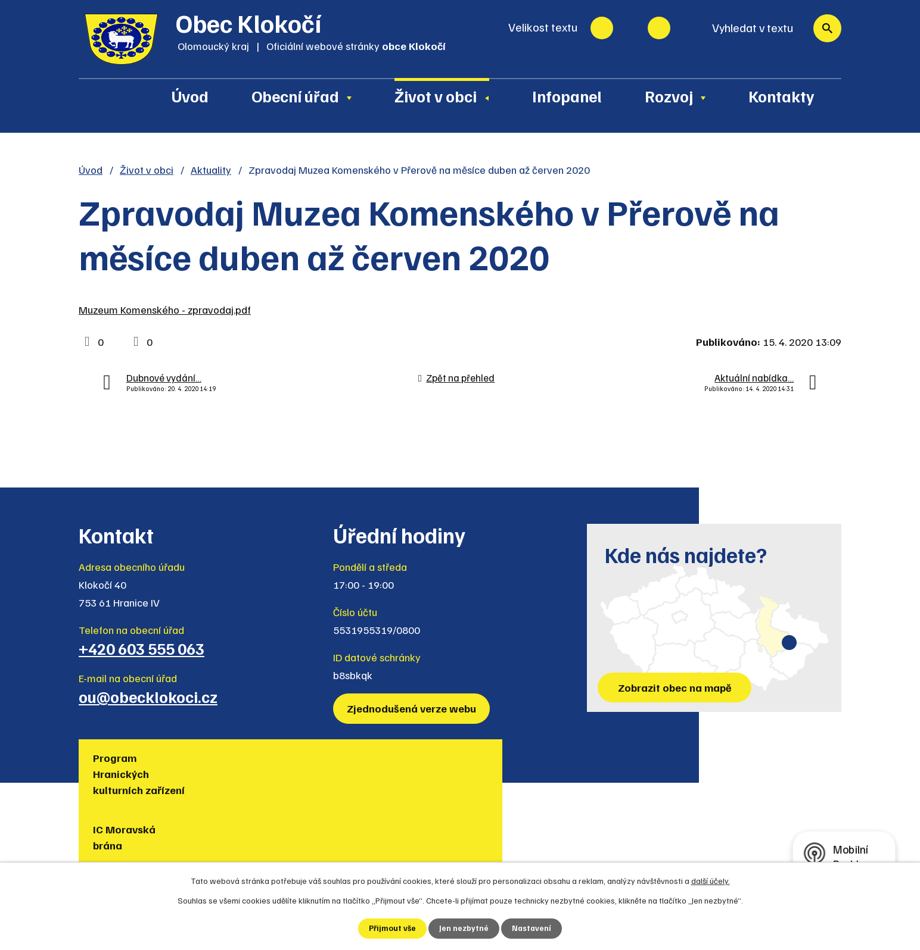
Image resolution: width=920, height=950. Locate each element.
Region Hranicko (501, 765)
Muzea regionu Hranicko (642, 765)
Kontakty (781, 96)
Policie (749, 757)
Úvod (190, 96)
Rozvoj (669, 96)
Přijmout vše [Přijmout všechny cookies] (392, 928)
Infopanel (567, 96)
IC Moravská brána (255, 765)
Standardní (630, 28)
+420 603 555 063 (141, 648)
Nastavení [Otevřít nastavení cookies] (532, 928)
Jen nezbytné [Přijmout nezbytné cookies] (464, 928)
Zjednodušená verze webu (413, 708)
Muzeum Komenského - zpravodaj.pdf (165, 309)
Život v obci (435, 96)
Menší (601, 28)
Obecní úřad (295, 96)
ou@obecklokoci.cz (148, 696)
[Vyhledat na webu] (771, 28)
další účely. (710, 880)
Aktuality (211, 169)
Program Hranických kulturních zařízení (142, 773)
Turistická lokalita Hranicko (396, 765)
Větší (659, 28)
